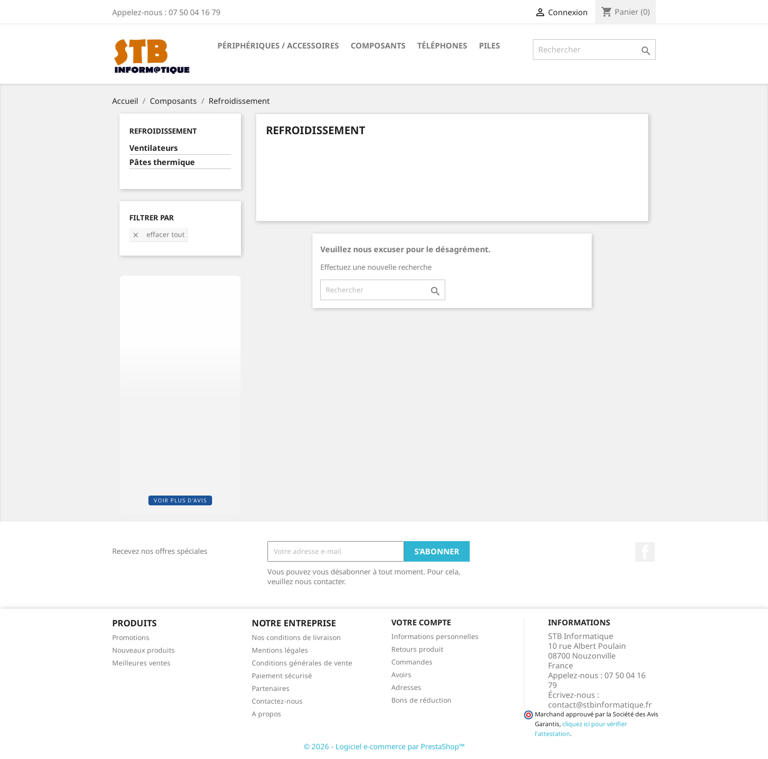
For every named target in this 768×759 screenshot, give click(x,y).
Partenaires (270, 688)
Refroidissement (163, 131)
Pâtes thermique (162, 162)
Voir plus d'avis (180, 500)
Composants (378, 45)
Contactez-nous (277, 701)
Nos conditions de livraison (296, 637)
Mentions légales (280, 650)
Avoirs (401, 674)
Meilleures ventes (141, 662)
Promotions (130, 637)
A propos (266, 713)
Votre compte (421, 622)
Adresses (406, 687)
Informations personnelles (435, 636)
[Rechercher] (594, 49)
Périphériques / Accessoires (278, 45)
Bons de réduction (421, 700)
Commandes (411, 661)
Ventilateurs (153, 148)
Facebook (645, 552)
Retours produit (417, 649)
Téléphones (442, 45)
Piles (489, 45)
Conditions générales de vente (302, 662)
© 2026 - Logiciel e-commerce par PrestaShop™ (384, 746)
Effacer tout (158, 234)
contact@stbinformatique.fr (600, 704)
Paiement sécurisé (282, 675)
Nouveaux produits (143, 650)
